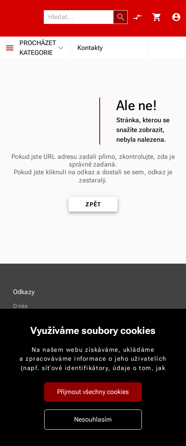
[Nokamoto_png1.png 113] (24, 17)
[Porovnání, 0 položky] (137, 17)
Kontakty (90, 48)
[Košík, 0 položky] (157, 17)
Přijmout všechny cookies (93, 392)
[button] (121, 17)
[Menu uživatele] (176, 17)
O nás (20, 306)
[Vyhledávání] (80, 17)
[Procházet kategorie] (9, 48)
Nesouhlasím (93, 419)
